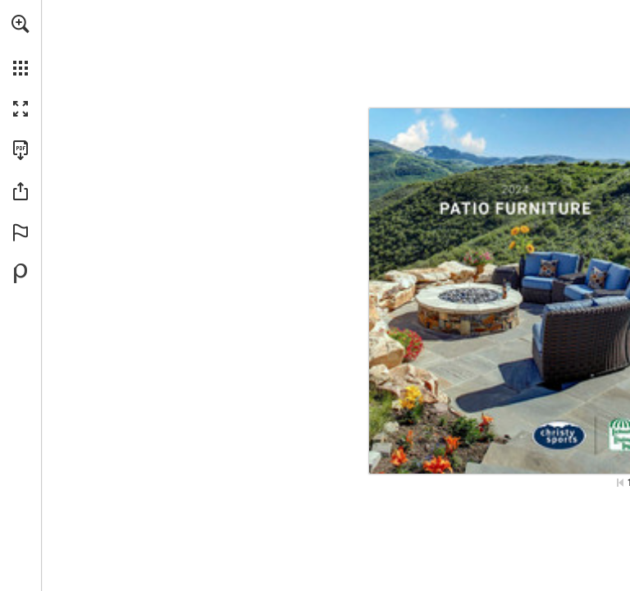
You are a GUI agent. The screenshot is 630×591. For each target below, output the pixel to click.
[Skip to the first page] (620, 483)
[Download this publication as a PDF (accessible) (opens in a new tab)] (20, 150)
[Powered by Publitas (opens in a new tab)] (20, 273)
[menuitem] (20, 45)
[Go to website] (430, 462)
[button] (20, 23)
